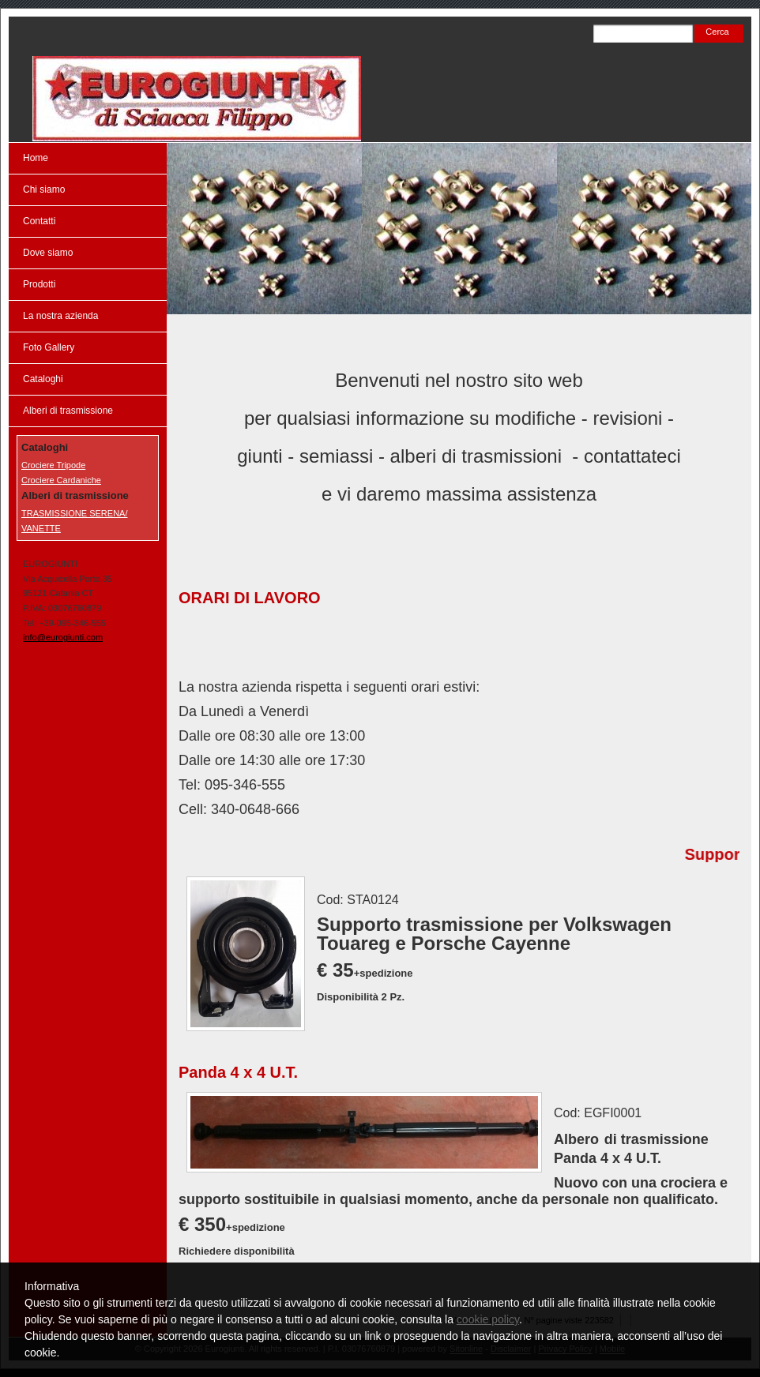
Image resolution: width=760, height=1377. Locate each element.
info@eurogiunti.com (63, 637)
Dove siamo (48, 252)
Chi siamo (44, 189)
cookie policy (488, 1319)
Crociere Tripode (53, 465)
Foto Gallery (48, 347)
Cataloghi (43, 379)
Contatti (39, 221)
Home (35, 157)
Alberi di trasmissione (68, 410)
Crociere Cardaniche (61, 480)
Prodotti (39, 284)
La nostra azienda (60, 315)
